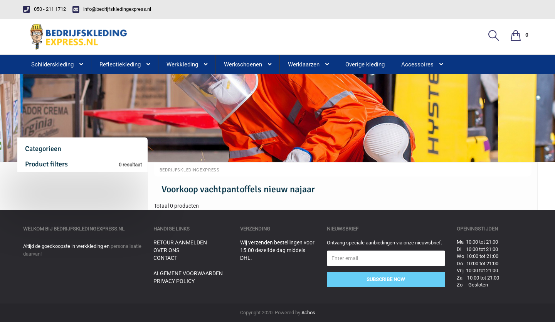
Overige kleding (365, 64)
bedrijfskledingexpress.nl (89, 229)
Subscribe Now (386, 279)
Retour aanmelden (180, 242)
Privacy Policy (174, 281)
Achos (308, 312)
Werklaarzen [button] (308, 64)
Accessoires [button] (422, 64)
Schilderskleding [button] (57, 64)
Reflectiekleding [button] (124, 64)
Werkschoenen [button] (247, 64)
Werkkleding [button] (186, 64)
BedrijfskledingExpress (190, 170)
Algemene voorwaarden (188, 273)
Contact (165, 258)
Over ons (166, 250)
